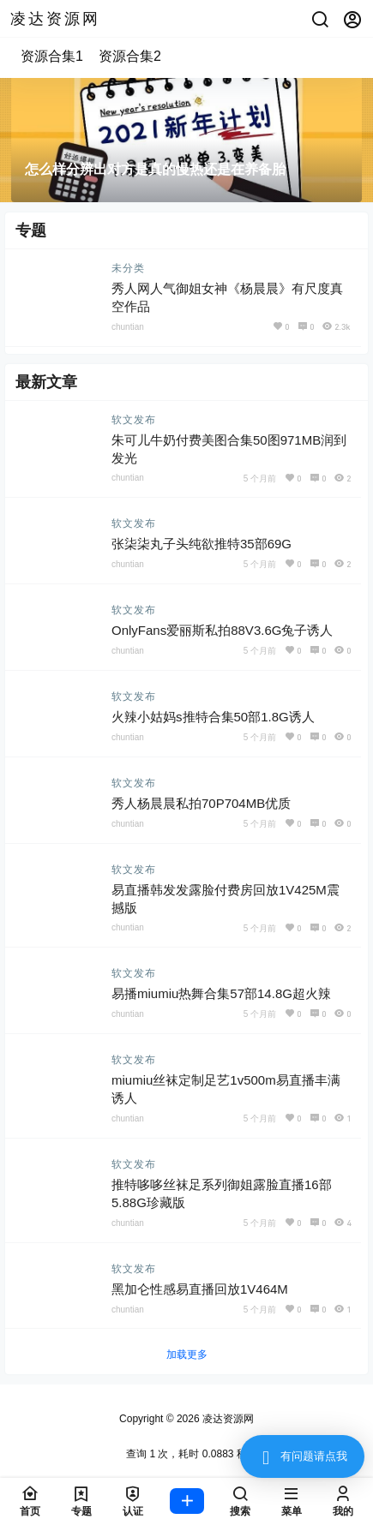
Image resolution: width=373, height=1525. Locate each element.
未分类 (128, 268)
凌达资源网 (227, 1419)
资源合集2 (130, 56)
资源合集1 (52, 56)
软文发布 (133, 420)
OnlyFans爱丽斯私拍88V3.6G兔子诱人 (222, 630)
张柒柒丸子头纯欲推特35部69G (201, 543)
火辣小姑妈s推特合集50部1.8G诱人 (213, 716)
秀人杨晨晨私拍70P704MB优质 (201, 803)
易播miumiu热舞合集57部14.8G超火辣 (221, 993)
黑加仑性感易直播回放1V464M (199, 1289)
